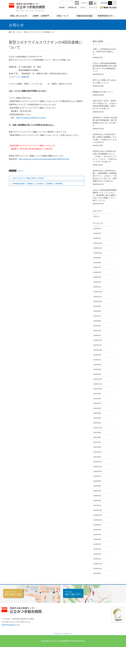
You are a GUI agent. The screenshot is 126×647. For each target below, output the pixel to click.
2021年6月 (97, 447)
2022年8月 (97, 399)
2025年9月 (97, 258)
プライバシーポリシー (63, 634)
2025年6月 (97, 272)
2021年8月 (97, 437)
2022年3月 (97, 418)
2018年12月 (97, 564)
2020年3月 (97, 496)
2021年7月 (97, 442)
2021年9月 (97, 432)
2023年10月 (97, 350)
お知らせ (20, 171)
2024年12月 (97, 292)
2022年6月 (97, 408)
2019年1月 (97, 559)
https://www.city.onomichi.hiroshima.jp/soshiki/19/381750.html (44, 159)
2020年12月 (97, 462)
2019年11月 (97, 515)
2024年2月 (97, 335)
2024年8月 (97, 311)
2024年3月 (97, 330)
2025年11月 (97, 248)
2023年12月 (97, 340)
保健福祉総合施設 (84, 16)
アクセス (82, 7)
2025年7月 (97, 267)
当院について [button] (63, 16)
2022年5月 (97, 413)
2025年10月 (97, 253)
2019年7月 (97, 534)
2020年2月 (97, 500)
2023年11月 (97, 345)
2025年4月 (97, 277)
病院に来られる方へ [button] (19, 16)
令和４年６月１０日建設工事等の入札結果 (28, 178)
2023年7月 (97, 360)
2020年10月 (97, 471)
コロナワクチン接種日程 (19, 77)
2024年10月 (97, 301)
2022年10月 (97, 389)
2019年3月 (97, 549)
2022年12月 (97, 379)
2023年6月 (97, 364)
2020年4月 (97, 491)
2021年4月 (97, 457)
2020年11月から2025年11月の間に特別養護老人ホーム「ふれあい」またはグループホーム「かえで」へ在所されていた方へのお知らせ (105, 156)
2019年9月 (97, 525)
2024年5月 (97, 326)
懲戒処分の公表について (103, 92)
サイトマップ (93, 7)
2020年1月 (97, 505)
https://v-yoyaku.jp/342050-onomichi (31, 118)
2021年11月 (97, 428)
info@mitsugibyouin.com (10, 625)
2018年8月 (97, 573)
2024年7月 (97, 316)
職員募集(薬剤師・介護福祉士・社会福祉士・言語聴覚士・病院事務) (37, 183)
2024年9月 (97, 306)
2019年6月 (97, 539)
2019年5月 (97, 544)
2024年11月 (97, 297)
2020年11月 (97, 466)
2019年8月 (97, 530)
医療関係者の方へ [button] (106, 16)
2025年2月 (97, 282)
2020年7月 (97, 476)
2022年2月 (97, 423)
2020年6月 (97, 481)
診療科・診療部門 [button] (41, 16)
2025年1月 (97, 287)
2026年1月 (97, 238)
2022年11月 (97, 384)
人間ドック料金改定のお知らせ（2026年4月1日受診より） (105, 51)
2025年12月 (97, 243)
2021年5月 (97, 452)
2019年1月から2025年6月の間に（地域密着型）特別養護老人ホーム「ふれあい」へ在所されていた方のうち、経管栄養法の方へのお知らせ (105, 176)
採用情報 (61, 7)
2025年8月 (97, 263)
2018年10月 (97, 568)
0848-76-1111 (110, 7)
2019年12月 (97, 510)
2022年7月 (97, 403)
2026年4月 (97, 228)
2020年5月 (97, 486)
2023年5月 (97, 369)
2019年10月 (97, 520)
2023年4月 (97, 374)
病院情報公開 (72, 7)
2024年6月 (97, 321)
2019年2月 (97, 554)
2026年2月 (97, 233)
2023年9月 (97, 355)
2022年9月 (97, 394)
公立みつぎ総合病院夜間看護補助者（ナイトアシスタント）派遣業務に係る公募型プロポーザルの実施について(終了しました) (105, 195)
